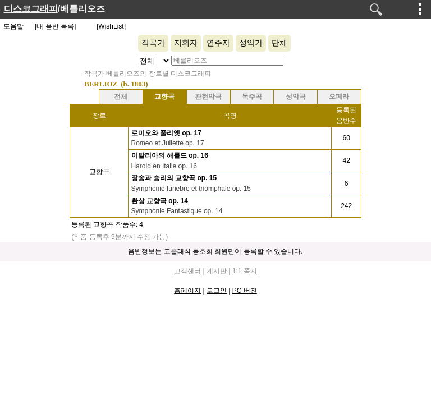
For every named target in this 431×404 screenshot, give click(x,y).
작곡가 (153, 43)
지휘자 (186, 43)
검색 (376, 10)
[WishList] (111, 26)
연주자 (218, 43)
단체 (279, 43)
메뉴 (420, 9)
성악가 (251, 43)
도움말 (13, 26)
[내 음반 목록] (55, 26)
